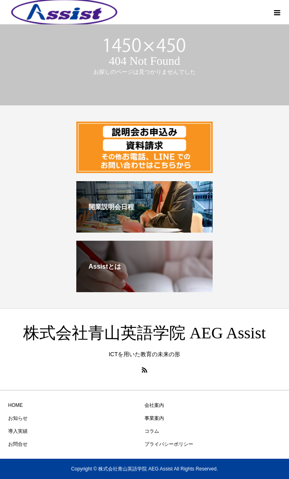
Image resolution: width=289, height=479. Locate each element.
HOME (15, 405)
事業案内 (154, 418)
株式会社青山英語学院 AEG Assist (144, 333)
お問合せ (18, 444)
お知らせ (18, 418)
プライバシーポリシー (168, 444)
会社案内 (154, 405)
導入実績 (18, 431)
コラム (151, 431)
